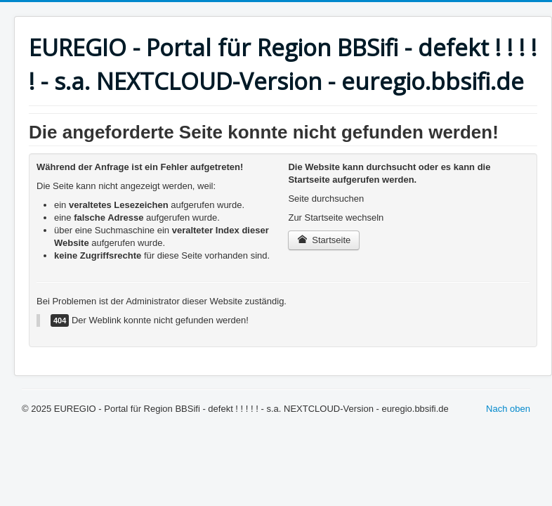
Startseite (323, 240)
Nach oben (508, 408)
